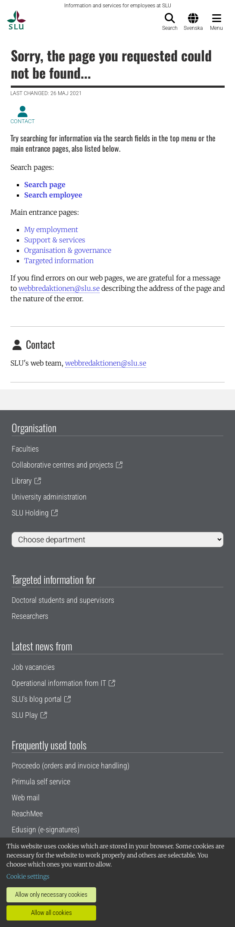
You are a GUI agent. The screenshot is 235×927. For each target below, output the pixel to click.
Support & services (54, 240)
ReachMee (27, 813)
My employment (51, 229)
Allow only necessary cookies (51, 894)
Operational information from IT (59, 683)
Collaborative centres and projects (62, 464)
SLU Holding (30, 512)
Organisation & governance (67, 250)
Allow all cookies (51, 913)
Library (22, 480)
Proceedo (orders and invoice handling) (70, 765)
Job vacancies (33, 667)
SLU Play (25, 715)
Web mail (26, 797)
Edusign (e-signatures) (45, 829)
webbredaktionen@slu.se (59, 288)
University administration (49, 496)
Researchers (30, 616)
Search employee (53, 195)
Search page (45, 184)
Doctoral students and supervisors (63, 600)
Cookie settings (28, 876)
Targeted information (59, 260)
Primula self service (41, 781)
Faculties (25, 448)
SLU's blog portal (37, 699)
